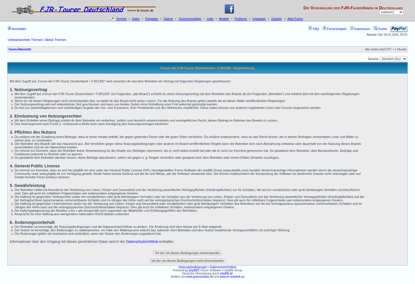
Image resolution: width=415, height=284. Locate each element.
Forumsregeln (335, 29)
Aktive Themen (55, 39)
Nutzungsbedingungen (192, 267)
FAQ (313, 29)
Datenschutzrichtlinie (142, 242)
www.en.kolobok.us (232, 276)
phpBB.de (226, 273)
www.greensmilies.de (199, 276)
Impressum (360, 29)
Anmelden (17, 29)
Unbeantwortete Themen (25, 39)
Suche (380, 29)
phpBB (193, 270)
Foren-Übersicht (20, 49)
